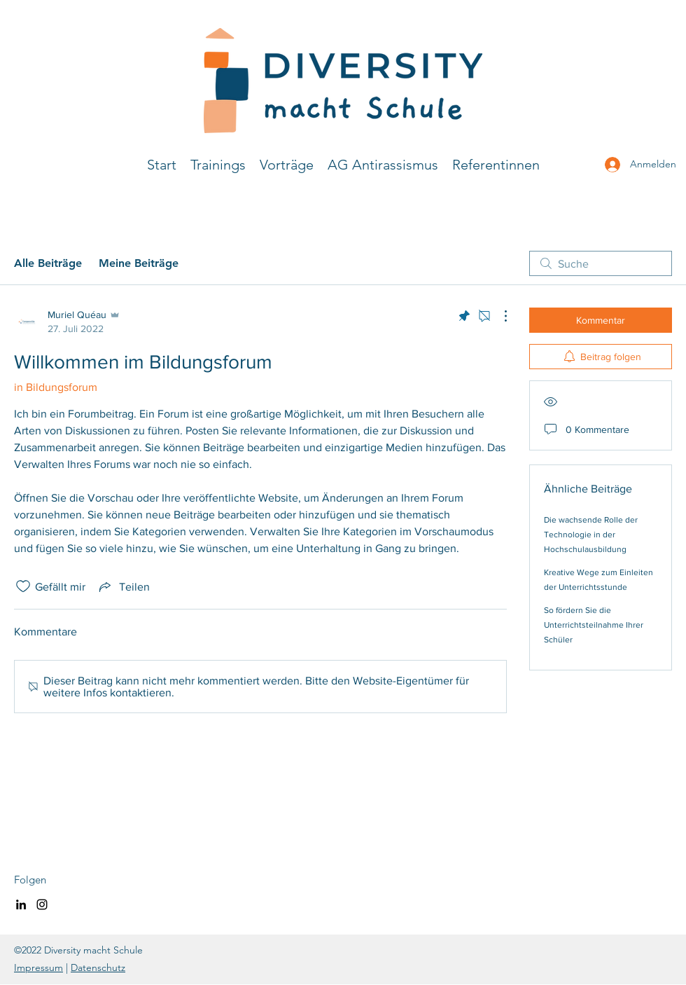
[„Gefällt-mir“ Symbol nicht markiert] (23, 586)
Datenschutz (98, 967)
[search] (600, 263)
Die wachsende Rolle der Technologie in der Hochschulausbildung (591, 534)
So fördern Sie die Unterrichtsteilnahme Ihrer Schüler (593, 625)
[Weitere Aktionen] (498, 316)
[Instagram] (42, 904)
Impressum (38, 967)
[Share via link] (123, 586)
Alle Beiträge (48, 263)
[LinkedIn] (21, 904)
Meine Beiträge (138, 263)
